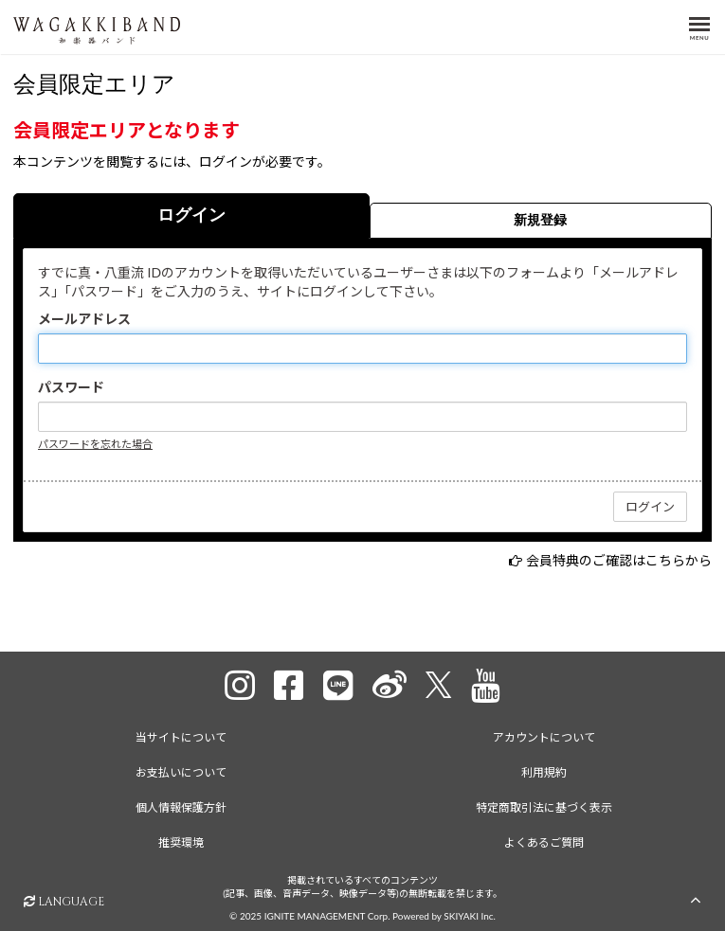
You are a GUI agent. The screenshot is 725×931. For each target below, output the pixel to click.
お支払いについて (181, 772)
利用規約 (544, 772)
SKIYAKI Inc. (470, 916)
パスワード (71, 387)
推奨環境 (181, 842)
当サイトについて (181, 737)
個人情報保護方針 (181, 807)
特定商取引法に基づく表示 (544, 807)
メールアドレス (84, 319)
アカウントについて (544, 737)
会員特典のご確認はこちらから (619, 560)
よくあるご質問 (544, 842)
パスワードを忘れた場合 (95, 444)
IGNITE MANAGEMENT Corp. (327, 916)
